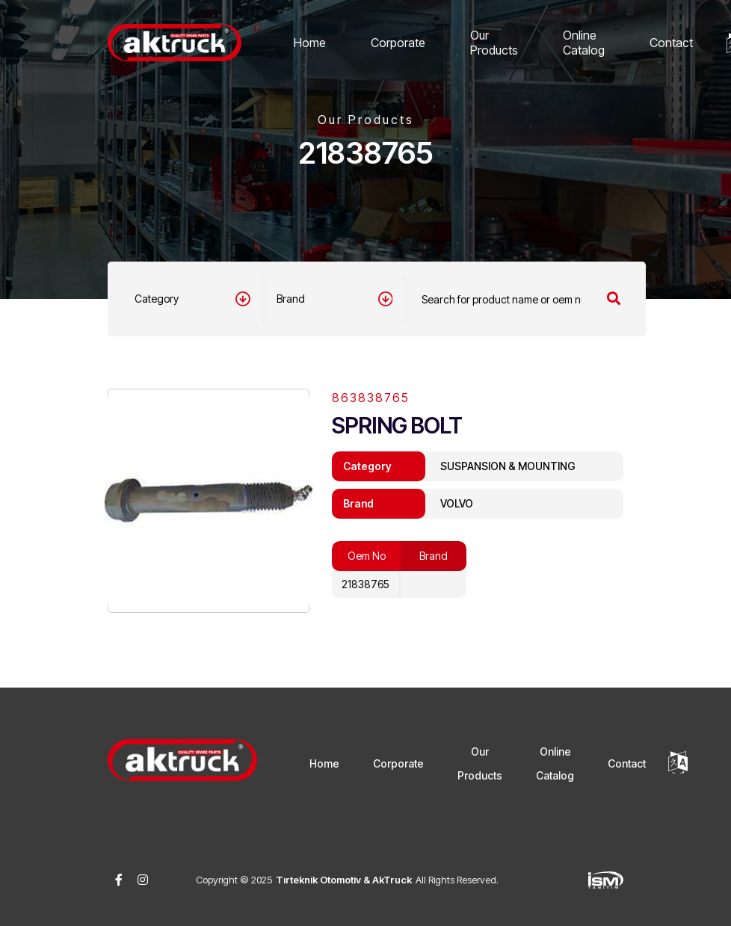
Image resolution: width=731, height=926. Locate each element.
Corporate (398, 42)
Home (310, 42)
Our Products (494, 43)
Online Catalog (584, 43)
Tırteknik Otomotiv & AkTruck (344, 879)
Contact (671, 42)
